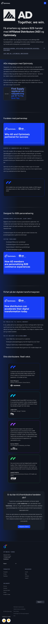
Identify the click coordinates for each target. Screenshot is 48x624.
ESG (14, 615)
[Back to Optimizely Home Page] (5, 3)
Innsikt (26, 572)
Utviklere (27, 576)
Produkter (5, 572)
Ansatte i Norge (6, 594)
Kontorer (5, 588)
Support (26, 578)
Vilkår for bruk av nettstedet (19, 609)
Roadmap (5, 576)
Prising (4, 574)
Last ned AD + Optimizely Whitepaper (15, 53)
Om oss (5, 586)
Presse (4, 592)
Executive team (6, 590)
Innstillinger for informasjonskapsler (21, 613)
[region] (24, 134)
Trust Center (16, 611)
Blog (26, 574)
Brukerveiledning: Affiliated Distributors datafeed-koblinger (21, 49)
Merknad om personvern (19, 606)
